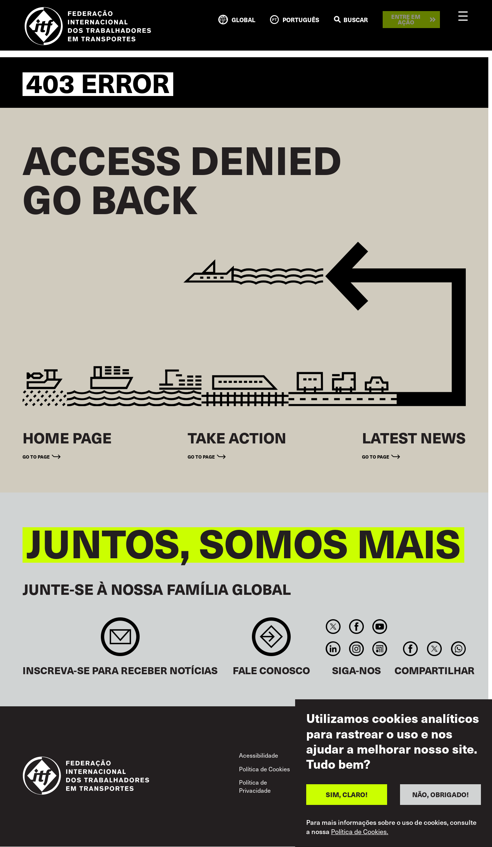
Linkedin (333, 648)
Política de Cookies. (359, 831)
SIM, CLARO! (347, 794)
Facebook (356, 626)
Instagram (356, 648)
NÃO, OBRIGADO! (440, 794)
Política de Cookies (264, 768)
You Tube (380, 626)
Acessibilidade (258, 755)
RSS (380, 648)
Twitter (333, 626)
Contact (271, 640)
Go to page (36, 456)
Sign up (120, 640)
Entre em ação (405, 19)
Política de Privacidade (255, 786)
